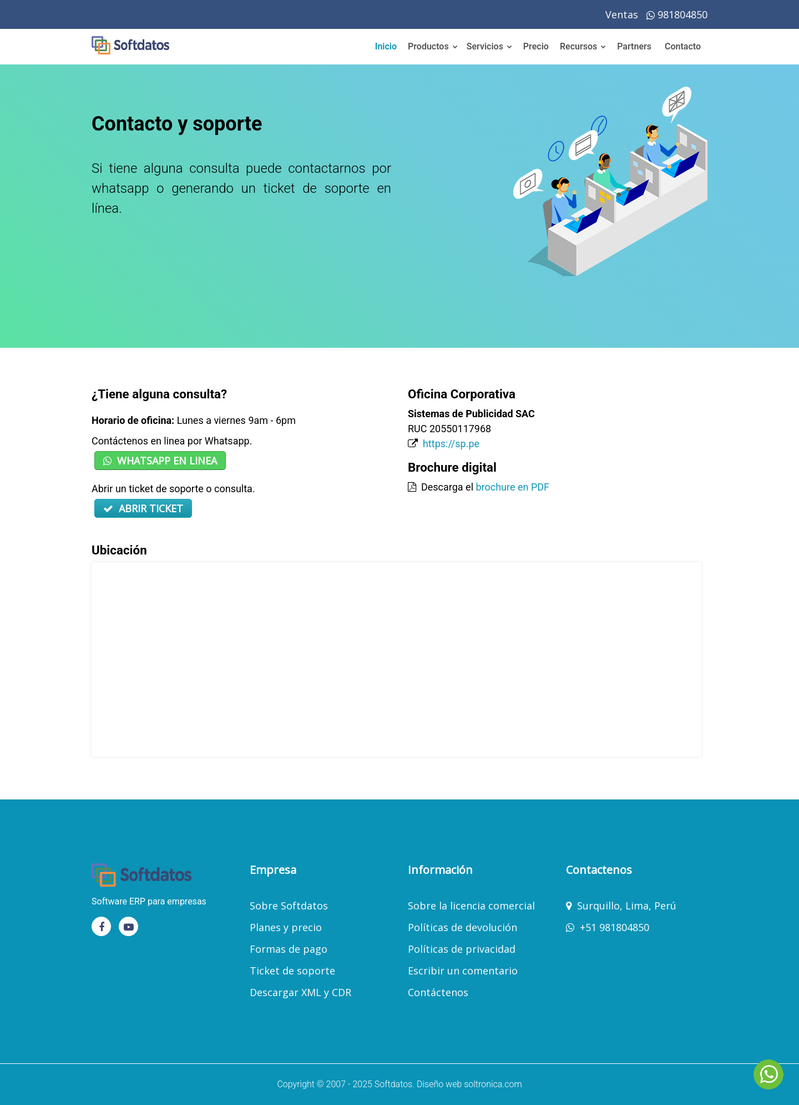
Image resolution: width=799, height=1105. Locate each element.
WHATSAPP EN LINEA (160, 460)
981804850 (676, 14)
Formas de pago (288, 949)
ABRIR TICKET (143, 508)
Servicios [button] (489, 46)
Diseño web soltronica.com (469, 1084)
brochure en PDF (512, 487)
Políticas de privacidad (461, 949)
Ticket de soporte (292, 970)
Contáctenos (438, 992)
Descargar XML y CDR (300, 992)
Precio (536, 46)
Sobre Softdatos (289, 905)
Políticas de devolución (462, 927)
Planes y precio (286, 927)
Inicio (386, 46)
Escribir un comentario (463, 970)
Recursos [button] (583, 46)
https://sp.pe (451, 443)
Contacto (683, 46)
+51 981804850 (614, 927)
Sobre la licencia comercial (471, 905)
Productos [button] (433, 46)
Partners (634, 46)
